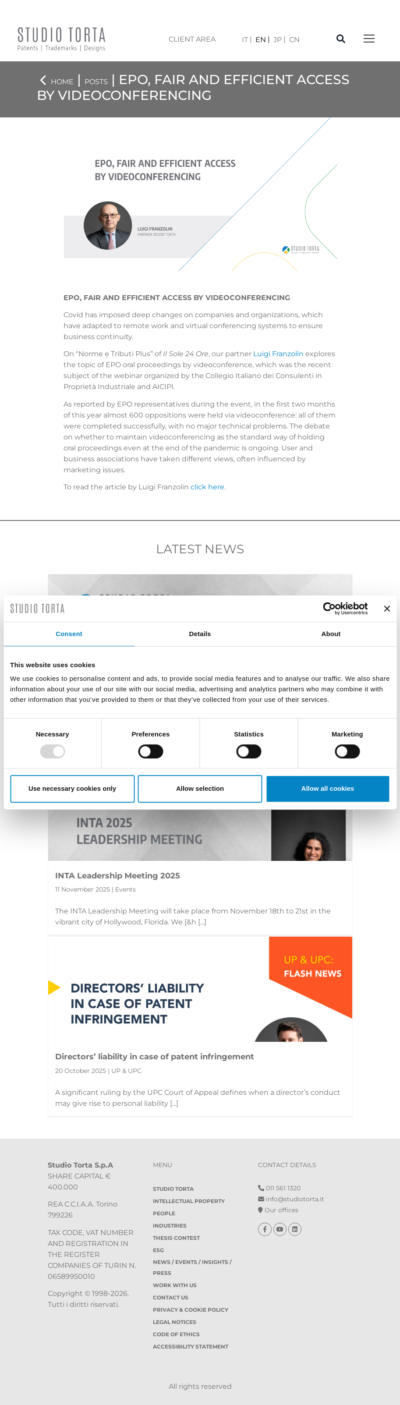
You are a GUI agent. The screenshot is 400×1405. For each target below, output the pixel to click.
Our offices (278, 1210)
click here (207, 487)
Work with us (175, 1285)
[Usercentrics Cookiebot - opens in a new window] (329, 608)
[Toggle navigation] (369, 39)
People (164, 1213)
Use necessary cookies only (72, 788)
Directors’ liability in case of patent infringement (154, 1057)
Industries (170, 1225)
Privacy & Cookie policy (190, 1309)
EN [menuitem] (260, 39)
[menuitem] (247, 39)
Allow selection (200, 788)
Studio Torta (173, 1189)
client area (192, 39)
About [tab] (331, 633)
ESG (158, 1250)
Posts (96, 82)
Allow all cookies (327, 788)
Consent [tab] (69, 633)
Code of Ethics (176, 1334)
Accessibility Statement (190, 1346)
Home (62, 82)
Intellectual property (189, 1201)
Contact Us (170, 1297)
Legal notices (174, 1322)
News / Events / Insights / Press (192, 1267)
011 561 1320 (279, 1188)
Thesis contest (176, 1238)
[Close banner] (387, 608)
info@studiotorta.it (291, 1199)
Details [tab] (200, 633)
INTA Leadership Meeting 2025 (117, 876)
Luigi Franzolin (278, 354)
